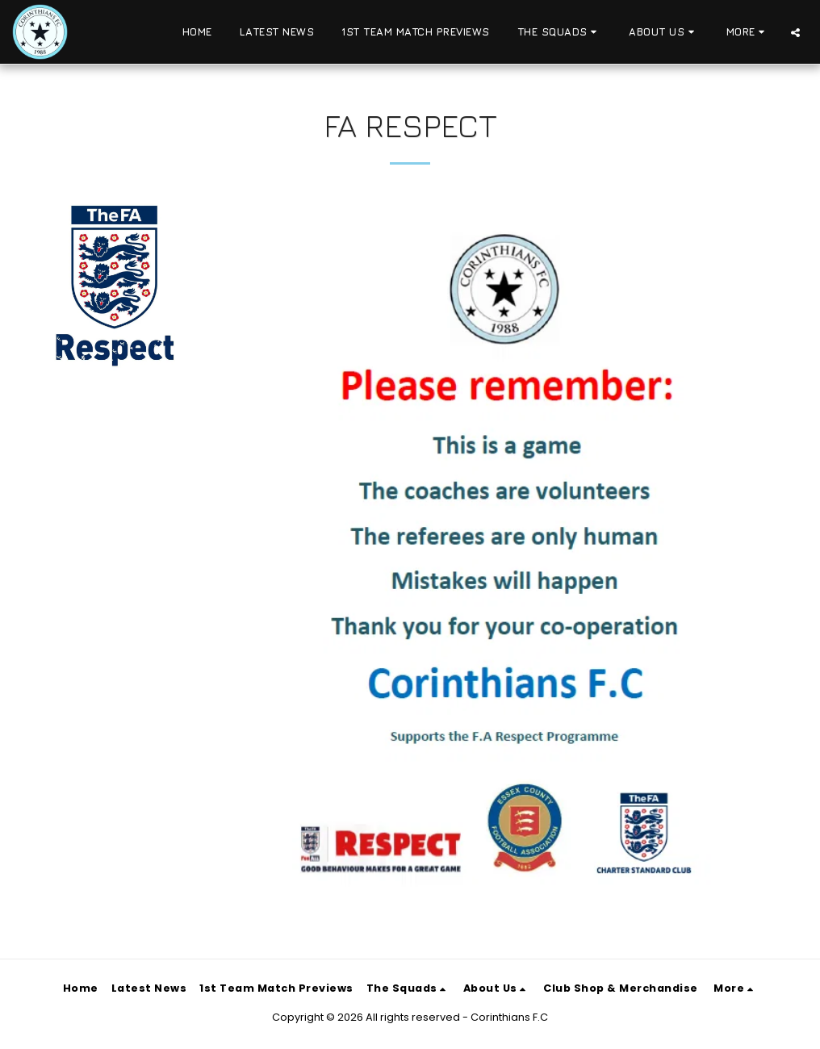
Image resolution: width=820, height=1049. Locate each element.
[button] (559, 32)
